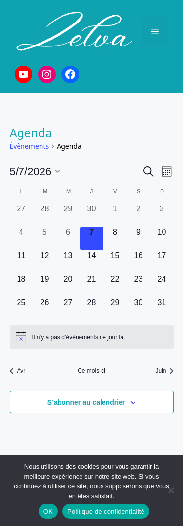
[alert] (92, 337)
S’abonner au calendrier (86, 402)
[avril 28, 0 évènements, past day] (45, 215)
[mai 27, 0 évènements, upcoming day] (68, 308)
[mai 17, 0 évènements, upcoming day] (162, 262)
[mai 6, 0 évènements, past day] (68, 238)
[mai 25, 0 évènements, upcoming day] (21, 308)
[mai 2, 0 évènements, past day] (138, 215)
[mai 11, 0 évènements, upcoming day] (21, 262)
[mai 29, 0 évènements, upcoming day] (115, 308)
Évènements (29, 146)
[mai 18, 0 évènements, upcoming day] (21, 285)
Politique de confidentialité (105, 511)
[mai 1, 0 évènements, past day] (115, 215)
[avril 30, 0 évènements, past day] (91, 215)
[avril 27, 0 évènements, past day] (21, 215)
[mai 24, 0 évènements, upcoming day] (162, 285)
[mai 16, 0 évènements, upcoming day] (138, 262)
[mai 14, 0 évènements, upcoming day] (91, 262)
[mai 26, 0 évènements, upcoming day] (45, 308)
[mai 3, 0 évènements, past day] (162, 215)
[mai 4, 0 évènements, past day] (21, 238)
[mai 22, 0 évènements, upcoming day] (115, 285)
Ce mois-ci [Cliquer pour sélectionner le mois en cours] (91, 370)
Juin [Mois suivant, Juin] (164, 370)
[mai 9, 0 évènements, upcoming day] (138, 238)
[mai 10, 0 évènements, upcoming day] (162, 238)
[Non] (171, 490)
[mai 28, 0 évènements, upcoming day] (91, 308)
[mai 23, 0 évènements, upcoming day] (138, 285)
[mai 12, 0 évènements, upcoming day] (45, 262)
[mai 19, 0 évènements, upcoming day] (45, 285)
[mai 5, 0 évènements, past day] (45, 238)
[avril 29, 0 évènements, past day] (68, 215)
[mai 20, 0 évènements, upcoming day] (68, 285)
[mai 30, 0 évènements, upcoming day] (138, 308)
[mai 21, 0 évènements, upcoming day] (91, 285)
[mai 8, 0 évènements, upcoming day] (115, 238)
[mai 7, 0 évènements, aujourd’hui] (91, 238)
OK (48, 511)
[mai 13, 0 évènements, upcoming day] (68, 262)
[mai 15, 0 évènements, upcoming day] (115, 262)
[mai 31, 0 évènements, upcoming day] (162, 308)
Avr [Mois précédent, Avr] (18, 370)
